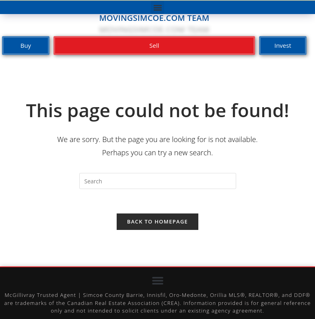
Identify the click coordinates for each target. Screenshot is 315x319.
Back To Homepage (157, 221)
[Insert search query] (157, 181)
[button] (157, 7)
